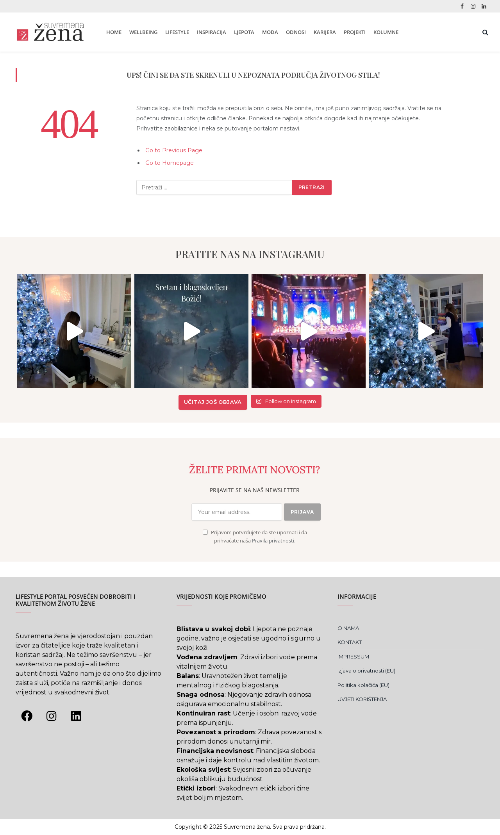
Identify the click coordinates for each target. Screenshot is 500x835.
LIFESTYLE (177, 32)
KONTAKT (350, 642)
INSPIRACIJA (211, 32)
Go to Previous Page (173, 150)
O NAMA (348, 628)
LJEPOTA (244, 32)
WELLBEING (143, 32)
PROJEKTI (355, 32)
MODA (270, 32)
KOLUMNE (385, 32)
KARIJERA (325, 32)
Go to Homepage (169, 162)
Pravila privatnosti (273, 540)
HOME (113, 32)
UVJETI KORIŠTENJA (362, 699)
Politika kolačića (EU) (363, 685)
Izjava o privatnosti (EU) (366, 670)
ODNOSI (296, 32)
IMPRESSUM (353, 656)
